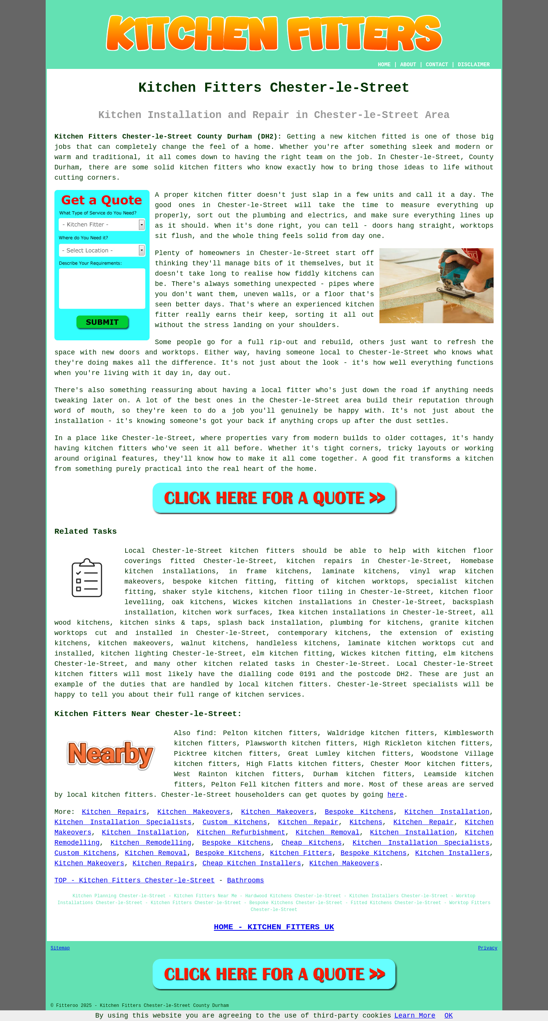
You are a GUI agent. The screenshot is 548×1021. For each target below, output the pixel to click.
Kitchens (365, 822)
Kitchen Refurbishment (241, 832)
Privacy (487, 948)
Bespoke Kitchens (359, 812)
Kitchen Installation (447, 812)
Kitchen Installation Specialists (122, 822)
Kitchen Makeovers (194, 812)
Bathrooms (245, 880)
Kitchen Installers (452, 853)
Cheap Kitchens (312, 843)
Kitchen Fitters (301, 853)
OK (448, 1015)
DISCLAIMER (474, 65)
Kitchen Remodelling (150, 843)
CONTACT (437, 65)
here (395, 795)
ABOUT (408, 65)
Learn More (414, 1015)
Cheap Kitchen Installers (251, 863)
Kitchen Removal (328, 832)
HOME (384, 65)
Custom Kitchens (234, 822)
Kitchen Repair (308, 822)
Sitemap (60, 948)
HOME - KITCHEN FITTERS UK (274, 927)
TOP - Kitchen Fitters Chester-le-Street (134, 880)
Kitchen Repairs (114, 812)
